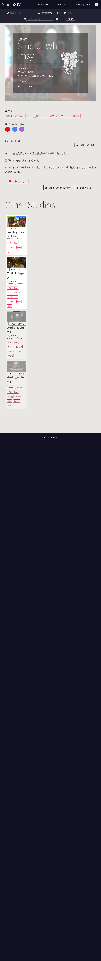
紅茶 (9, 405)
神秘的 (10, 356)
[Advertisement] (50, 422)
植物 (19, 247)
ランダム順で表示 (82, 4)
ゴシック (40, 115)
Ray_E (13, 140)
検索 (70, 18)
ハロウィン (53, 115)
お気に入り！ (19, 181)
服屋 (19, 301)
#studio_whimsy (14, 115)
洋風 (9, 306)
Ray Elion (12, 236)
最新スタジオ (44, 4)
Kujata (19, 238)
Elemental (11, 238)
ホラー (64, 115)
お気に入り (62, 4)
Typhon (20, 284)
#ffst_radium (13, 243)
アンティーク (12, 297)
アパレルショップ (14, 292)
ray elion (11, 335)
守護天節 (75, 115)
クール (30, 115)
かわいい (11, 247)
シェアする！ (86, 187)
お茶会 (10, 396)
